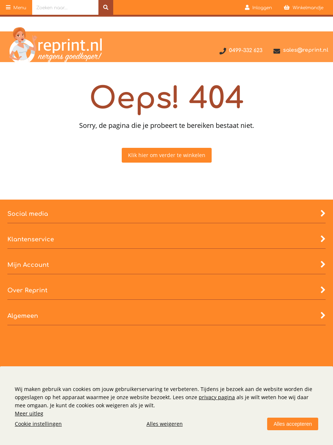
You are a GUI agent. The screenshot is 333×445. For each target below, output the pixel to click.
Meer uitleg (29, 413)
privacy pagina (217, 397)
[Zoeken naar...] (105, 7)
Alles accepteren (292, 424)
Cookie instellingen (38, 423)
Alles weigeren (165, 423)
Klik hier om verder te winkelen (166, 155)
